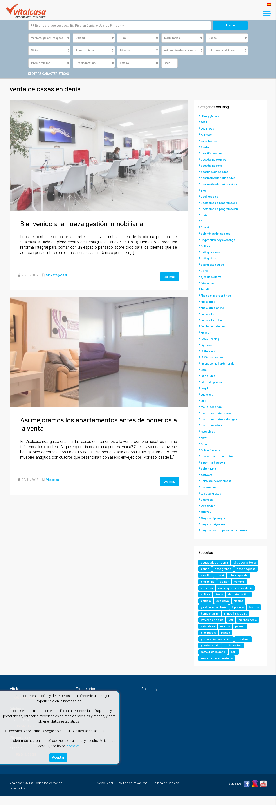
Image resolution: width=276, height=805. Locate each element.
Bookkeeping (210, 196)
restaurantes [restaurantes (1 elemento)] (210, 660)
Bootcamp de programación (221, 209)
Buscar (230, 25)
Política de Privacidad (133, 791)
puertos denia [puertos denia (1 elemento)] (230, 653)
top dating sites (212, 492)
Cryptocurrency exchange (219, 239)
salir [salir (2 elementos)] (204, 666)
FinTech (206, 332)
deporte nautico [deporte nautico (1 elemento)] (241, 600)
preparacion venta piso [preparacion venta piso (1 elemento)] (232, 647)
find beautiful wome (215, 326)
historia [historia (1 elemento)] (206, 620)
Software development (217, 480)
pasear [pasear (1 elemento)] (222, 640)
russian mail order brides (219, 455)
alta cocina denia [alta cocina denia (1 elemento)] (213, 568)
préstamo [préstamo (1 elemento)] (208, 653)
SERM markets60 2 (214, 461)
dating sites (209, 258)
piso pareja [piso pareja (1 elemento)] (241, 640)
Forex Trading (211, 338)
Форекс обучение (214, 523)
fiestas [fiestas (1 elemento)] (241, 607)
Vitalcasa (52, 479)
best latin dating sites (216, 172)
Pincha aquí (74, 745)
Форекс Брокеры (213, 516)
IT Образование (212, 356)
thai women (209, 486)
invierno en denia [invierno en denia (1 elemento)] (245, 627)
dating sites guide (214, 264)
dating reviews (211, 252)
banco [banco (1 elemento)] (235, 568)
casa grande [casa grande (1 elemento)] (210, 574)
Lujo (204, 400)
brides (205, 215)
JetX (204, 369)
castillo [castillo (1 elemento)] (206, 581)
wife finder (208, 504)
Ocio (204, 443)
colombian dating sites (217, 233)
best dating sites (212, 166)
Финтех (206, 510)
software (207, 473)
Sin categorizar (56, 275)
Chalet (205, 227)
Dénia (205, 270)
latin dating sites (212, 381)
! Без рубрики (210, 116)
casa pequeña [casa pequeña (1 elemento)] (235, 574)
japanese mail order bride (219, 363)
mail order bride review (218, 412)
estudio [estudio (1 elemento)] (206, 607)
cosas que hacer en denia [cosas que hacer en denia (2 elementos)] (238, 594)
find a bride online (214, 307)
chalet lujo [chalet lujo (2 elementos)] (208, 587)
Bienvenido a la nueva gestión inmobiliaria (81, 224)
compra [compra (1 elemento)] (242, 587)
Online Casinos (211, 449)
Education (208, 283)
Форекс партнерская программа (225, 529)
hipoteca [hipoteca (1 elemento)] (242, 614)
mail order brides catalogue (221, 418)
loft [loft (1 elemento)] (203, 633)
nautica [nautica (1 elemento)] (206, 640)
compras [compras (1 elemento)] (207, 594)
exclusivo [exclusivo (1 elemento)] (224, 607)
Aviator (206, 147)
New (204, 436)
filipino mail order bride (218, 295)
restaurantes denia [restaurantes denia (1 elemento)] (238, 660)
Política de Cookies (166, 791)
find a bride (209, 301)
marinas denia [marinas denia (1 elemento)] (221, 633)
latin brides (209, 375)
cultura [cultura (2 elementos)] (206, 600)
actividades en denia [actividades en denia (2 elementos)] (216, 561)
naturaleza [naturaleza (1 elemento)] (245, 633)
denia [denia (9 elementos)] (220, 600)
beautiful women (212, 153)
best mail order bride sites (220, 178)
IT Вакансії (209, 350)
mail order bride (212, 406)
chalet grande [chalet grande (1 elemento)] (241, 581)
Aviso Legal (105, 791)
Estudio (206, 289)
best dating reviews (215, 159)
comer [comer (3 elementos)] (226, 587)
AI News (206, 135)
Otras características (48, 74)
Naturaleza (208, 430)
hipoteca (207, 344)
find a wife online (213, 319)
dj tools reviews (212, 276)
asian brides (210, 141)
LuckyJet (207, 393)
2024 (204, 122)
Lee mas (169, 277)
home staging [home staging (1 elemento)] (228, 620)
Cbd (203, 221)
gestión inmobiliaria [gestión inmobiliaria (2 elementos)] (215, 614)
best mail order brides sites (221, 184)
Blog (204, 190)
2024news (208, 129)
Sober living (209, 467)
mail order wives (213, 424)
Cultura (206, 246)
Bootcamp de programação (221, 202)
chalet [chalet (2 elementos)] (221, 581)
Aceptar (58, 757)
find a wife (208, 313)
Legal (205, 387)
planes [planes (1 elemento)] (206, 647)
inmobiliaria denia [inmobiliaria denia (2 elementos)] (214, 627)
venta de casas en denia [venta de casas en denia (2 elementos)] (230, 666)
